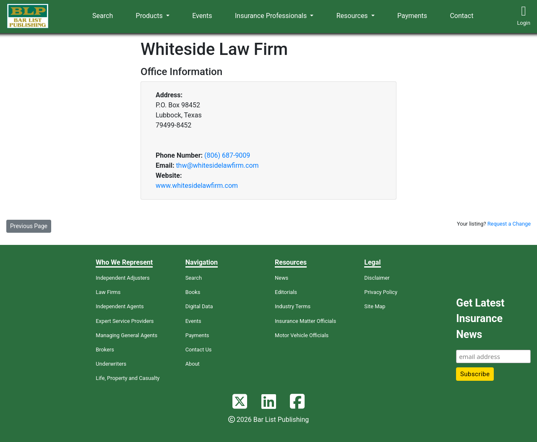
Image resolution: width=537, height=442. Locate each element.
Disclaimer (376, 278)
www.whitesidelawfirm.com (197, 186)
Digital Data (199, 306)
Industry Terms (292, 306)
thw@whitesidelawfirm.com (217, 165)
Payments (412, 16)
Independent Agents (119, 306)
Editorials (286, 292)
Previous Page (28, 226)
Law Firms (108, 292)
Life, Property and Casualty (127, 378)
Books (193, 292)
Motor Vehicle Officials (301, 335)
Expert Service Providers (125, 321)
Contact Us (198, 349)
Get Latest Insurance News (480, 319)
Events (202, 16)
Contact (461, 16)
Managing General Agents (126, 335)
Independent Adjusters (122, 278)
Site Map (374, 306)
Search (102, 16)
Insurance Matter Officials (305, 321)
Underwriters (111, 364)
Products (150, 16)
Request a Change (509, 224)
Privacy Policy (380, 292)
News (281, 278)
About (192, 364)
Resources (353, 16)
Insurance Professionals (271, 16)
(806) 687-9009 (227, 155)
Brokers (105, 349)
